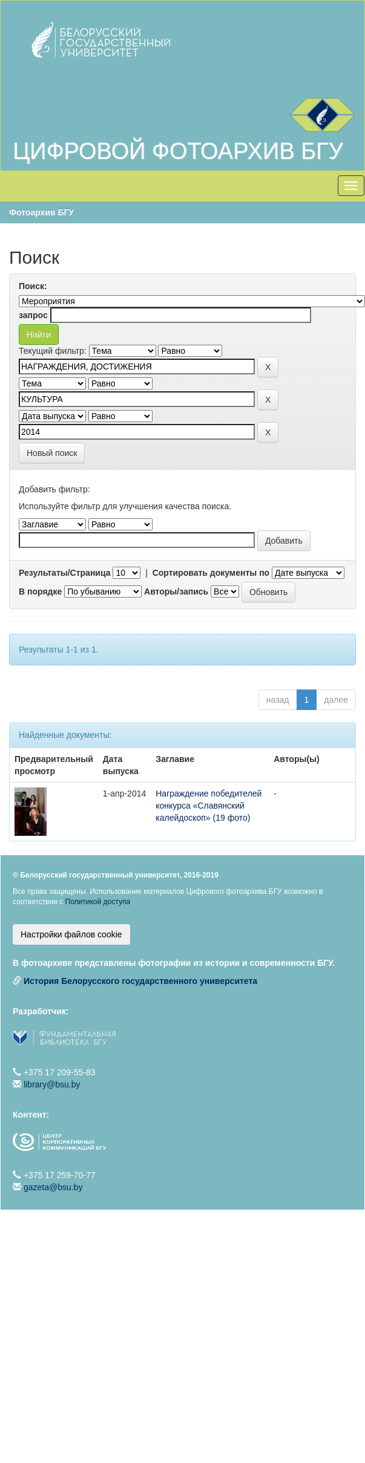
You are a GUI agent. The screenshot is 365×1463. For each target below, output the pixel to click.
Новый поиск (52, 453)
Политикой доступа (98, 902)
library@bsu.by (52, 1084)
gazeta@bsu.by (53, 1187)
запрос (33, 315)
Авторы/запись (176, 591)
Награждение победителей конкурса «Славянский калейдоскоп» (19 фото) (208, 806)
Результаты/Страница (65, 573)
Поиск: (33, 286)
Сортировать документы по (211, 573)
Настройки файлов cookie (71, 934)
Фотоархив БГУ (41, 212)
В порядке (40, 591)
